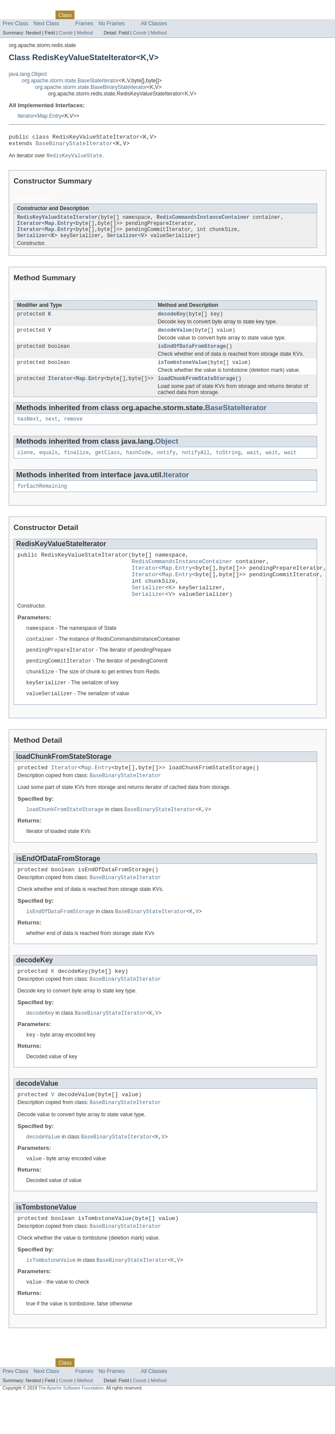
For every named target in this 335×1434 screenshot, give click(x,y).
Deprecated (124, 15)
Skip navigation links (24, 7)
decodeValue (175, 338)
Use (84, 15)
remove (73, 430)
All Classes (154, 23)
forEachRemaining (42, 499)
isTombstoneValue (183, 372)
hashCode (138, 465)
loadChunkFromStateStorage (197, 389)
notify (166, 465)
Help (166, 15)
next (51, 430)
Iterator (25, 116)
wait (253, 465)
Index (149, 15)
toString (228, 465)
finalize (76, 465)
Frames (84, 23)
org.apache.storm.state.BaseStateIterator (70, 81)
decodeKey (172, 321)
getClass (107, 465)
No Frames (112, 23)
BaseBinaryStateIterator (74, 146)
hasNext (28, 430)
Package (40, 15)
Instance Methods (83, 302)
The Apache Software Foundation (71, 1426)
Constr (66, 32)
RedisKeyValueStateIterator (57, 220)
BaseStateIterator (236, 419)
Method (84, 32)
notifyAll (196, 465)
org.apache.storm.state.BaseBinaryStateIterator (91, 87)
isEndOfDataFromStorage (192, 355)
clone (25, 465)
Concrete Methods (142, 302)
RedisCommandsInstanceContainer (203, 220)
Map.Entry (50, 116)
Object (166, 453)
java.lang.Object (28, 74)
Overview (14, 15)
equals (48, 465)
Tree (99, 15)
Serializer (32, 241)
